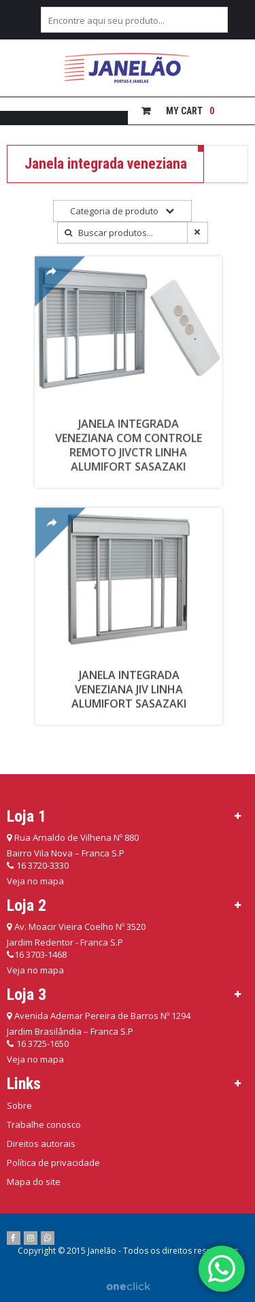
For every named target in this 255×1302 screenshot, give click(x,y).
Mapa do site (34, 1181)
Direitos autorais (41, 1143)
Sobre (19, 1105)
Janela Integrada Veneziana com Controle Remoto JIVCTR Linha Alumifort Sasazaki (133, 440)
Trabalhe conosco (44, 1124)
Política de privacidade (53, 1162)
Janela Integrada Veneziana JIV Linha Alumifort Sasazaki (137, 681)
